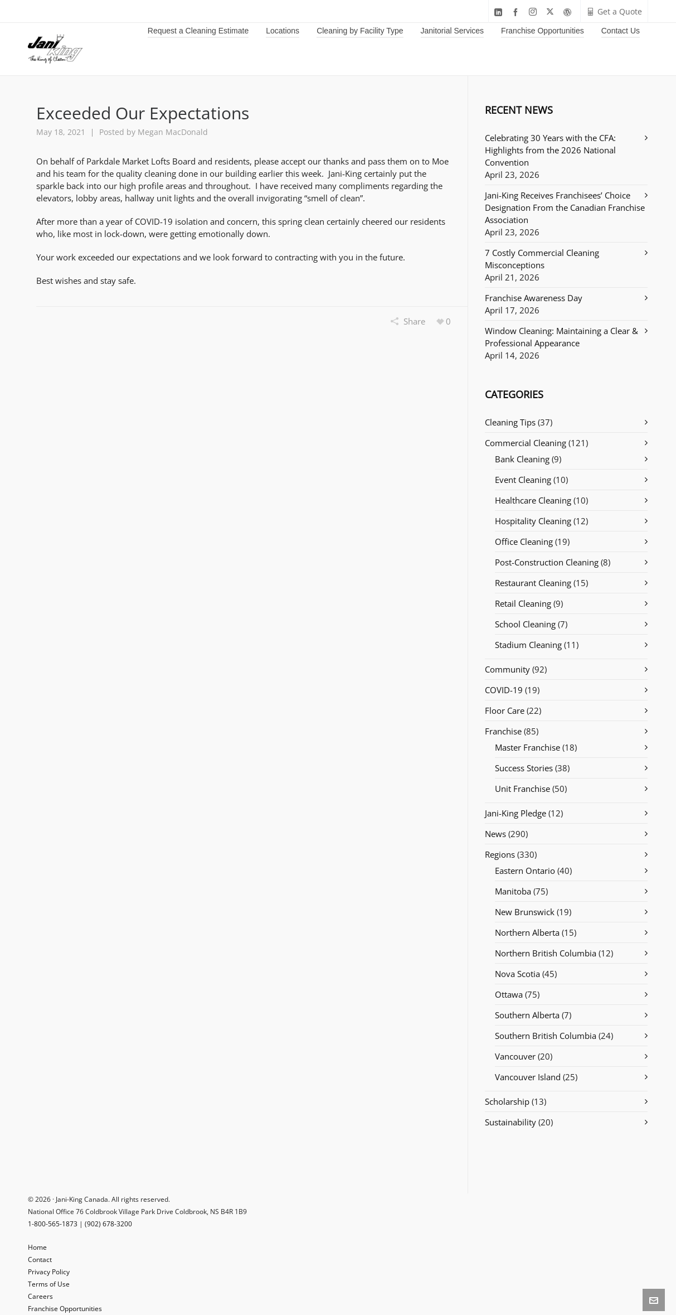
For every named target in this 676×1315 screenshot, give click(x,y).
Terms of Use (49, 1284)
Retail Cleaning (523, 603)
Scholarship (507, 1101)
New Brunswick (525, 911)
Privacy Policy (49, 1272)
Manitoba (513, 891)
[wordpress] (569, 12)
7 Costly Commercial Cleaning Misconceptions (542, 258)
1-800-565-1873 (52, 1224)
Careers (40, 1296)
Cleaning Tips (510, 422)
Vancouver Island (528, 1076)
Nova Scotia (517, 973)
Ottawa (509, 994)
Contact (40, 1259)
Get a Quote (614, 11)
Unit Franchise (522, 788)
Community (507, 669)
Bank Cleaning (522, 459)
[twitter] (551, 12)
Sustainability (510, 1122)
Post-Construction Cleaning (547, 562)
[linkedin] (499, 12)
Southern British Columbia (545, 1035)
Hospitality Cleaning (533, 520)
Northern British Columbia (545, 953)
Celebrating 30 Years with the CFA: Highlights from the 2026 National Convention (550, 150)
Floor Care (504, 710)
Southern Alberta (527, 1015)
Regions (500, 854)
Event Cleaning (523, 479)
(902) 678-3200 (108, 1224)
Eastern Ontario (525, 870)
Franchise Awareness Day (533, 297)
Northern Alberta (527, 932)
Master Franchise (527, 747)
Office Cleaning (524, 541)
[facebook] (517, 12)
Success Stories (524, 767)
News (495, 833)
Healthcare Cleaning (533, 500)
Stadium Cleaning (528, 644)
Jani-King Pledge (515, 813)
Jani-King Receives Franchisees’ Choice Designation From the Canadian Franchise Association (565, 207)
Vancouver (515, 1056)
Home (37, 1247)
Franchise (503, 731)
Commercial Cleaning (525, 442)
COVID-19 (504, 689)
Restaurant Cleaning (533, 582)
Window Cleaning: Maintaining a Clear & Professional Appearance (561, 337)
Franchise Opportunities (65, 1308)
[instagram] (534, 12)
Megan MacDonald (173, 132)
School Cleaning (525, 624)
